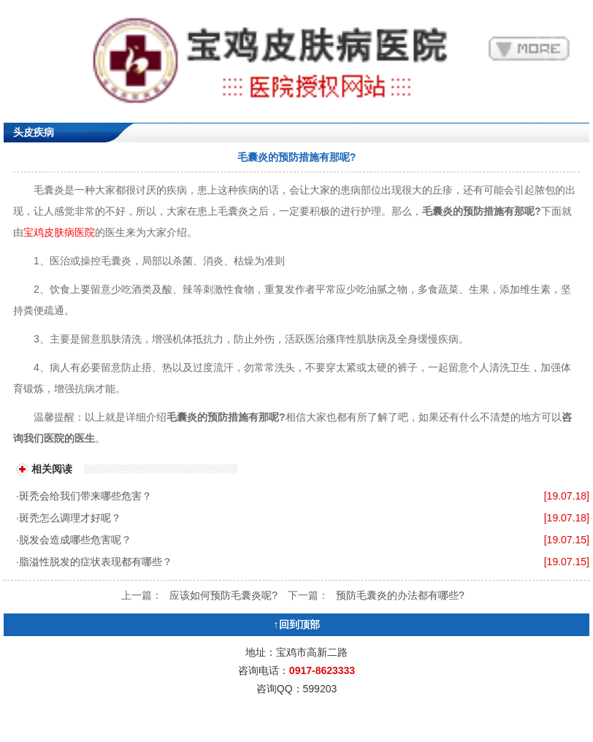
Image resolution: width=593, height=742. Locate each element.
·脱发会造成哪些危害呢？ (73, 540)
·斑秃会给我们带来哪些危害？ (84, 496)
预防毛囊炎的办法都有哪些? (400, 595)
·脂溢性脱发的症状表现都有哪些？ (94, 561)
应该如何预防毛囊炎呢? (223, 595)
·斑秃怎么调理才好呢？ (68, 518)
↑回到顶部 (297, 624)
